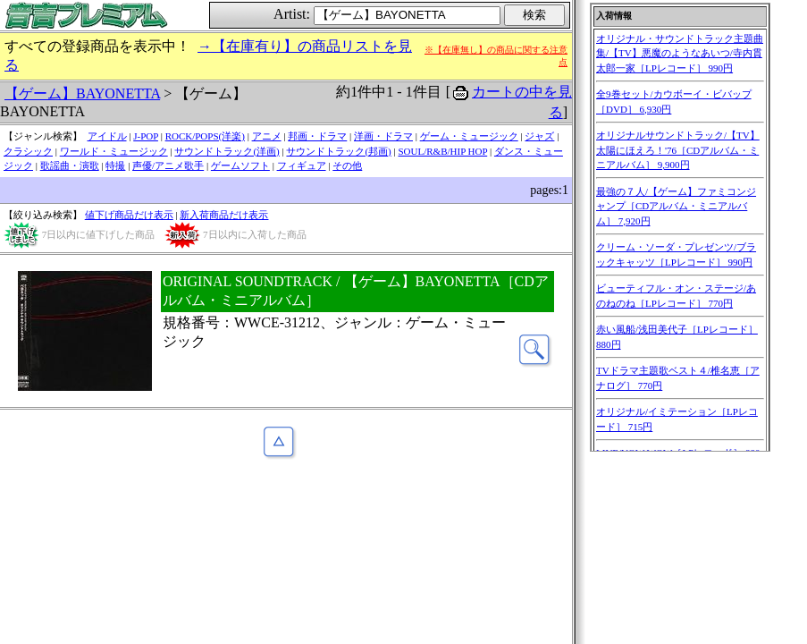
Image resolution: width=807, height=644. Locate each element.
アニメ (267, 136)
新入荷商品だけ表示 (224, 214)
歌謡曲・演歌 (69, 165)
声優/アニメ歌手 (168, 165)
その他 (347, 165)
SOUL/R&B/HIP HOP (442, 151)
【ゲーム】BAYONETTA (82, 93)
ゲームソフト (240, 165)
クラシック (28, 151)
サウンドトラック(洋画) (226, 151)
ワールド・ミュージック (114, 151)
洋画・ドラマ (383, 136)
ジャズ (539, 136)
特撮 (115, 165)
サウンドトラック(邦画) (338, 151)
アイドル (107, 136)
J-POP (145, 136)
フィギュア (301, 165)
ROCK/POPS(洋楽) (205, 136)
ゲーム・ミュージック (469, 136)
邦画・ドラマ (317, 136)
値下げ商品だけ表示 (129, 214)
